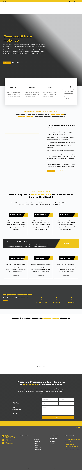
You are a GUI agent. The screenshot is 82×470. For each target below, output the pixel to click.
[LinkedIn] (5, 1)
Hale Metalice (36, 445)
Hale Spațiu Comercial (37, 447)
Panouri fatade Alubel (53, 436)
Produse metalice (60, 8)
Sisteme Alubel (69, 8)
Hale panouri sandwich (37, 449)
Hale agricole (51, 8)
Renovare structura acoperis (71, 449)
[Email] (3, 1)
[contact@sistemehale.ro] (69, 1)
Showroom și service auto (54, 435)
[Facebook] (2, 1)
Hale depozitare (43, 8)
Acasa (35, 435)
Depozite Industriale (37, 441)
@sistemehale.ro (19, 409)
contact (14, 409)
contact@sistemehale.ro (75, 1)
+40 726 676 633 (15, 403)
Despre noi (20, 8)
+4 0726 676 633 (8, 440)
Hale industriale (34, 8)
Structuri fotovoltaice (53, 444)
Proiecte (35, 437)
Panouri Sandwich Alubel (53, 438)
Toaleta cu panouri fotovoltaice (72, 437)
